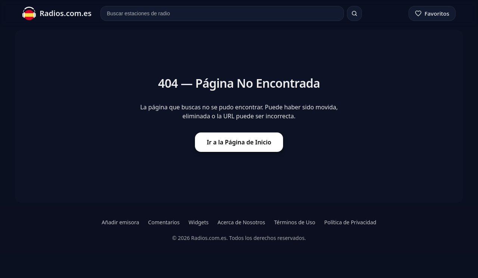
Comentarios (164, 222)
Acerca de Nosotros (241, 222)
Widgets (199, 222)
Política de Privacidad (350, 222)
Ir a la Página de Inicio (239, 142)
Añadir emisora (120, 222)
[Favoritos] (432, 13)
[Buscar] (354, 13)
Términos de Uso (294, 222)
